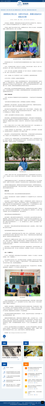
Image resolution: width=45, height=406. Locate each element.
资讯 (9, 9)
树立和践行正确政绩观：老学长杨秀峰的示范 (10, 357)
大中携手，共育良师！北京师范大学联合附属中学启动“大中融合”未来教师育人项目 (35, 380)
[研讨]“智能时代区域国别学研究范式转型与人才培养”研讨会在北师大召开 (35, 368)
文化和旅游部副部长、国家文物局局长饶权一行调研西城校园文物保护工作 (35, 374)
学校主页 (2, 1)
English (5, 1)
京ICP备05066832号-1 (14, 404)
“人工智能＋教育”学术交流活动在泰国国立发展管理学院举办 (13, 377)
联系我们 (33, 404)
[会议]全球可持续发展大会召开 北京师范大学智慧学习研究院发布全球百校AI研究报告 (13, 372)
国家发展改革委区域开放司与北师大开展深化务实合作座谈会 (13, 381)
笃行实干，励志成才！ (10, 367)
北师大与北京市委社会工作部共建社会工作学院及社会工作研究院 (35, 386)
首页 (7, 9)
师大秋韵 (25, 357)
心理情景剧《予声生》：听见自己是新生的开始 (35, 392)
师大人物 (12, 9)
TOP (42, 402)
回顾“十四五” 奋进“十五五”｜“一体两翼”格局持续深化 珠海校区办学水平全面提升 (13, 385)
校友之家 (8, 1)
